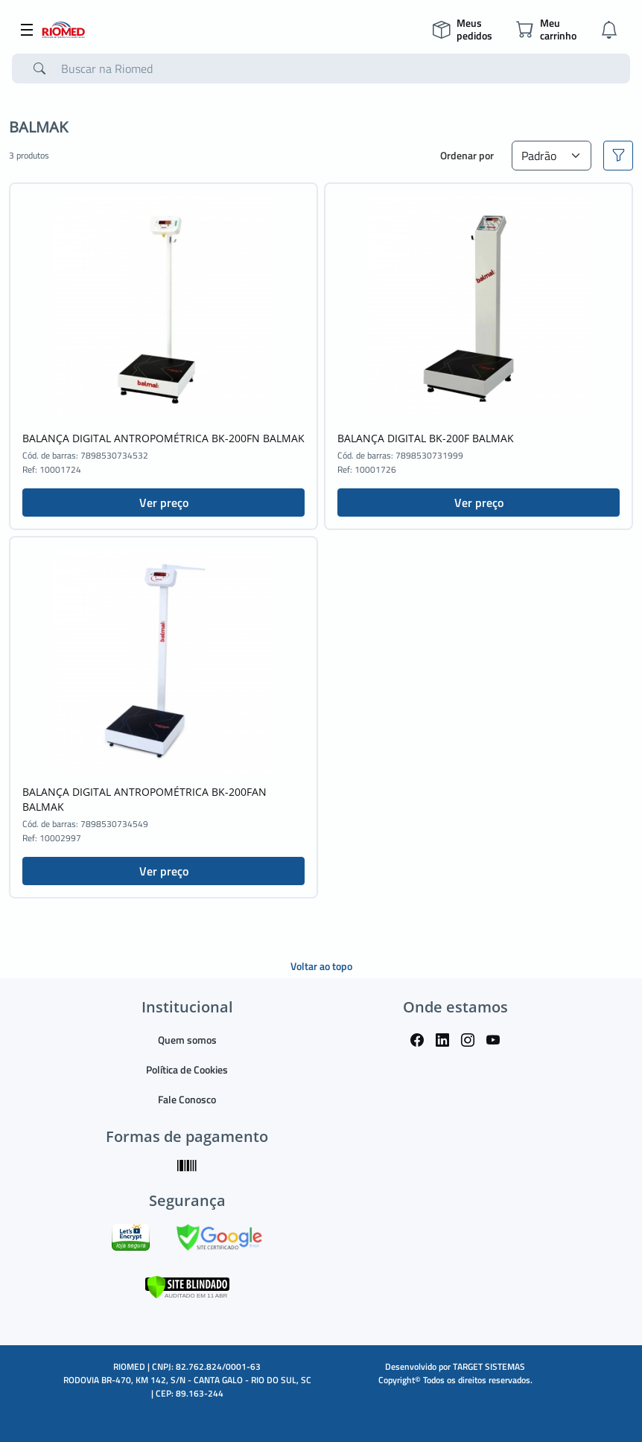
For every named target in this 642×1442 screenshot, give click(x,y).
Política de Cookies (187, 1069)
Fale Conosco (187, 1099)
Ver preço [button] (163, 502)
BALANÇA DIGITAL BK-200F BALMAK (425, 438)
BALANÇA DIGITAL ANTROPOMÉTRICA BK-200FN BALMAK (163, 438)
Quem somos (187, 1039)
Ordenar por (467, 155)
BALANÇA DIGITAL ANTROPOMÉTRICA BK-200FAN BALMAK (144, 799)
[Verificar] (187, 1285)
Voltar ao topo (321, 966)
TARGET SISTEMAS (489, 1366)
